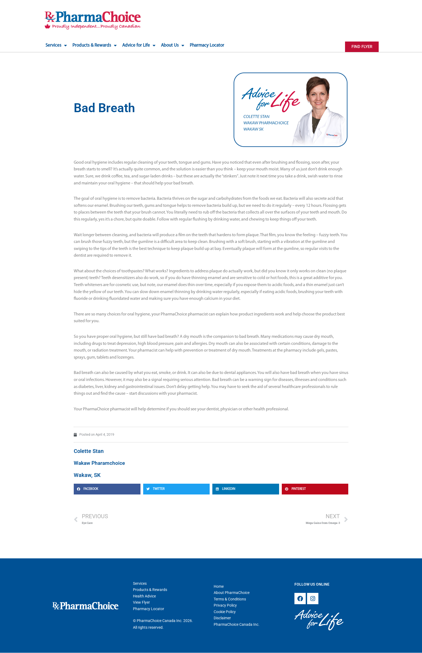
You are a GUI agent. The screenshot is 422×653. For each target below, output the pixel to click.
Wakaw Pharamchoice (100, 462)
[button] (107, 488)
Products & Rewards (94, 45)
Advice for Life (139, 45)
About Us (172, 45)
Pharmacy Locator (207, 45)
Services (56, 45)
